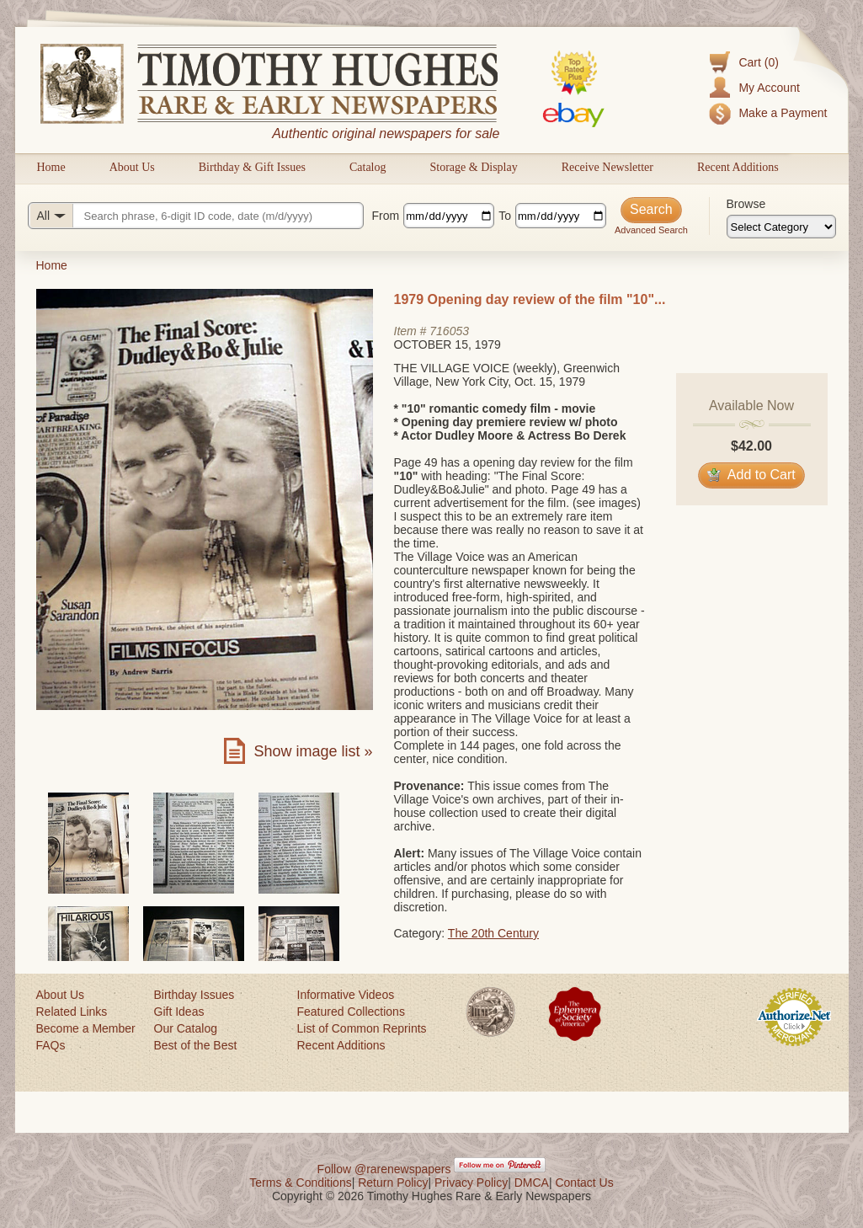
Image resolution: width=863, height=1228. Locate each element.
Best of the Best (195, 1045)
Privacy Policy (471, 1182)
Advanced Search (651, 230)
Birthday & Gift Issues (252, 167)
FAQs (51, 1045)
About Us (132, 167)
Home (51, 167)
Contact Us (584, 1182)
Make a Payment (782, 113)
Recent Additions (738, 167)
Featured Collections (351, 1011)
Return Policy (393, 1182)
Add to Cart (751, 474)
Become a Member (86, 1028)
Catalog (367, 167)
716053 (449, 331)
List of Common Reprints (362, 1028)
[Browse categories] (781, 226)
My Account (768, 87)
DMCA (531, 1182)
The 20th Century (493, 933)
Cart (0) (758, 62)
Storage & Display (473, 167)
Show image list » (312, 751)
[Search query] (196, 215)
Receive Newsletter (607, 167)
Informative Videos (346, 994)
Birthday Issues (194, 994)
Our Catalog (185, 1028)
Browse (746, 204)
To (504, 215)
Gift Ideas (179, 1011)
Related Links (72, 1011)
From (386, 215)
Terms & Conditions (300, 1182)
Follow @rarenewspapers (384, 1169)
